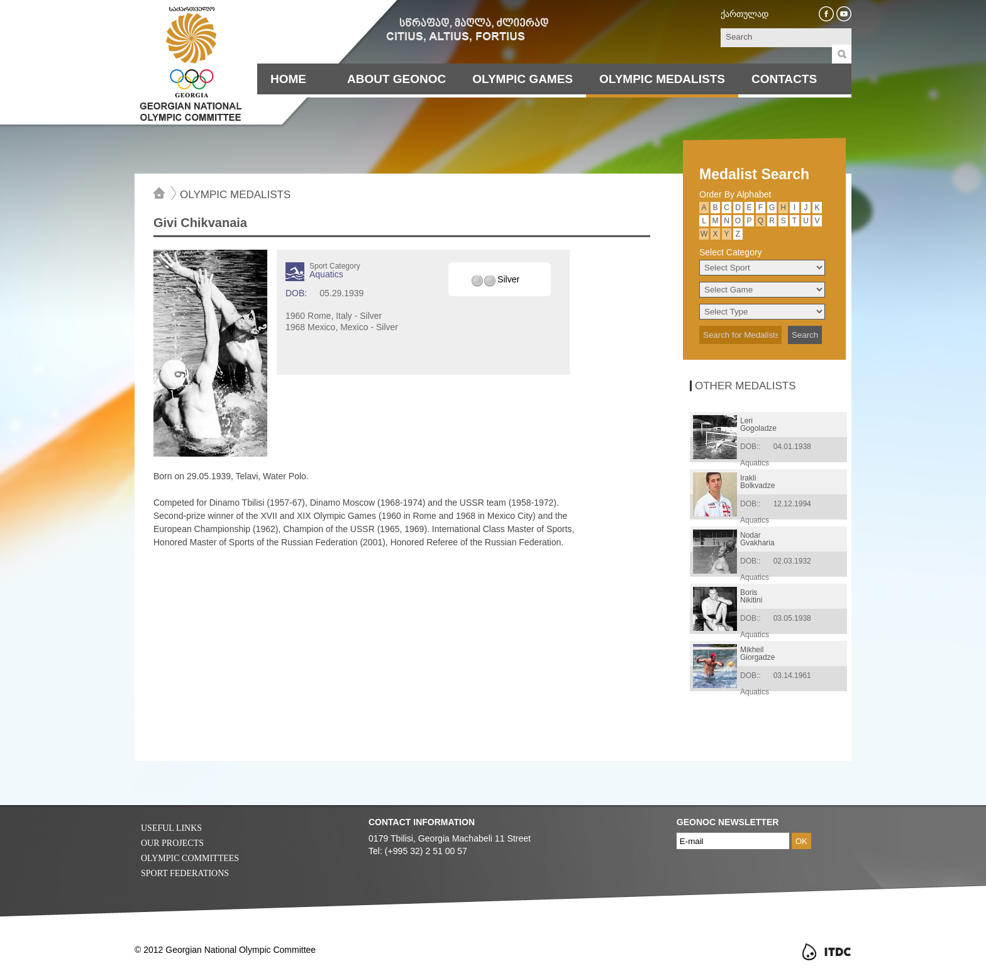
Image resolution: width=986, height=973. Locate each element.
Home (288, 79)
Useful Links (171, 828)
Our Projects (172, 843)
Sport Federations (185, 873)
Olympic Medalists (662, 79)
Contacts (784, 79)
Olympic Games (522, 79)
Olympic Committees (190, 858)
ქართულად (744, 13)
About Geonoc (396, 79)
